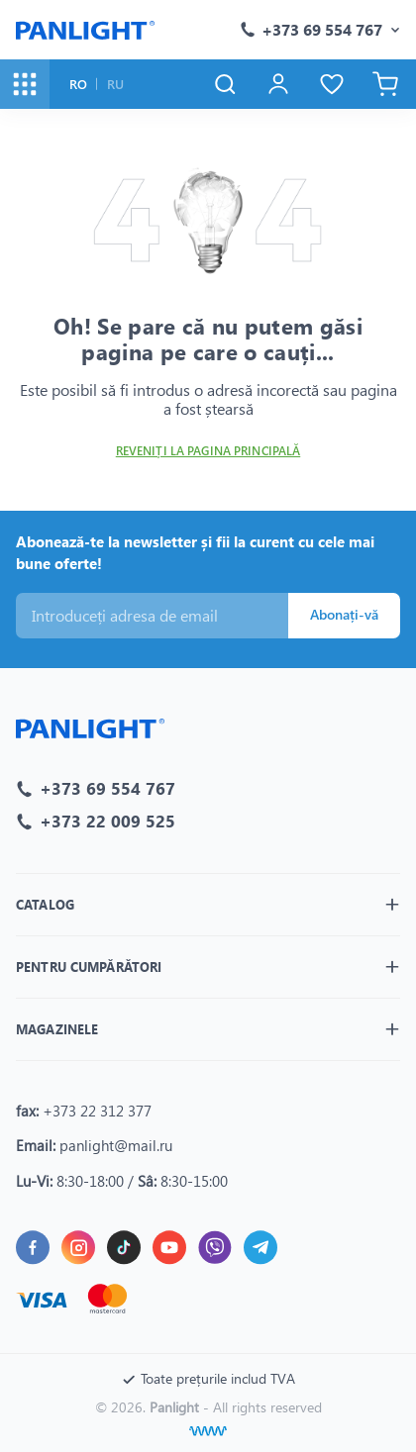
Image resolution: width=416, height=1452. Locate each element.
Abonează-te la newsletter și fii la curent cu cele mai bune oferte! (195, 553)
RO (78, 83)
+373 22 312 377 (97, 1110)
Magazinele (57, 1028)
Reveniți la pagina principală (208, 450)
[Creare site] (208, 1431)
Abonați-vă (344, 614)
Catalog (45, 904)
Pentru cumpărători (88, 966)
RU (115, 83)
